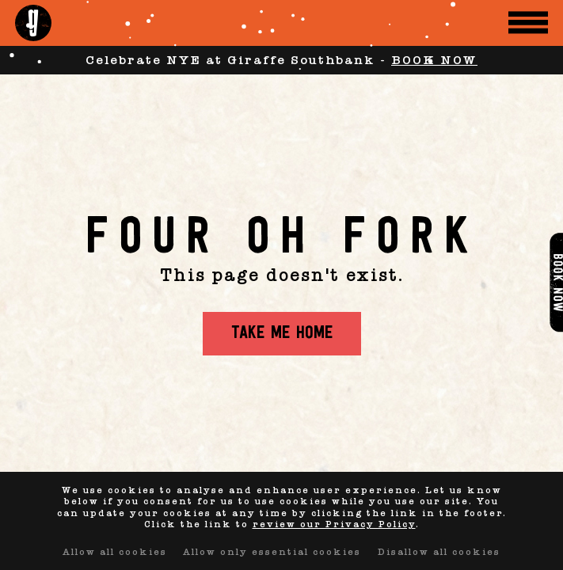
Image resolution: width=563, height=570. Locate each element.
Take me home (282, 334)
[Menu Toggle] (528, 22)
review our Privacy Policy (334, 524)
